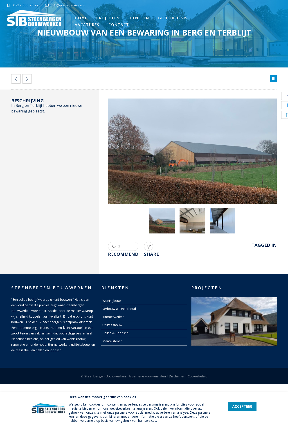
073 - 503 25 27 (25, 5)
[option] (192, 152)
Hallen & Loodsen (115, 333)
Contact (118, 24)
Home (81, 18)
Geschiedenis (173, 18)
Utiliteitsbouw (112, 325)
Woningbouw (112, 300)
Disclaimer (177, 376)
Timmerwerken (113, 317)
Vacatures (87, 24)
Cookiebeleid (197, 376)
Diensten (139, 18)
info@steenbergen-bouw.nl (68, 5)
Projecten (108, 18)
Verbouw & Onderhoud (119, 309)
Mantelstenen (112, 341)
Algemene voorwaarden (147, 376)
